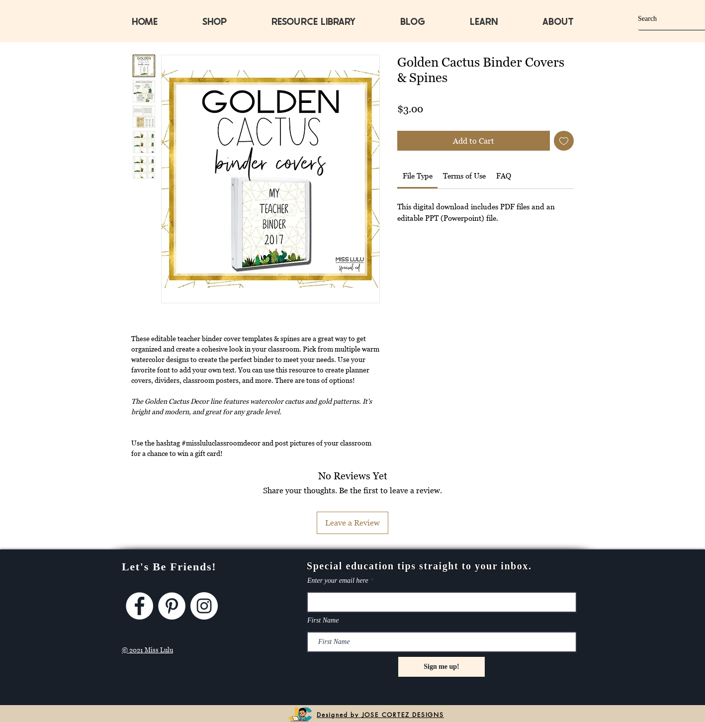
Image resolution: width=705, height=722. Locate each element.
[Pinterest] (171, 606)
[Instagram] (204, 606)
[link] (418, 175)
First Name (323, 620)
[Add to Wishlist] (564, 141)
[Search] (662, 18)
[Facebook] (139, 606)
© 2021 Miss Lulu (147, 650)
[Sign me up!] (441, 667)
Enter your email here (337, 580)
